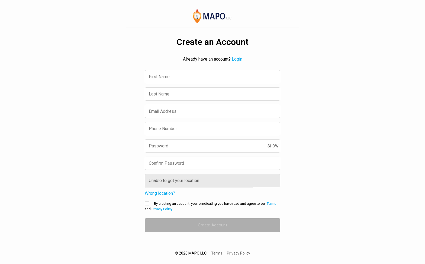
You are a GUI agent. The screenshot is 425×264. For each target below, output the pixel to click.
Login (237, 59)
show (273, 146)
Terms (271, 204)
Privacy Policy (162, 209)
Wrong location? (160, 193)
